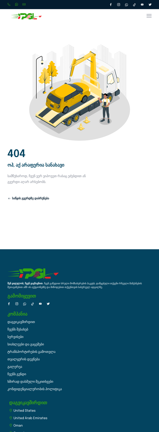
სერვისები (15, 337)
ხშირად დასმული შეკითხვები (30, 382)
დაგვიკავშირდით (21, 322)
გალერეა (14, 367)
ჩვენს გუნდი (16, 374)
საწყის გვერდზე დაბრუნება (28, 198)
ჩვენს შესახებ (17, 329)
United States (22, 411)
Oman (16, 425)
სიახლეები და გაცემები (25, 344)
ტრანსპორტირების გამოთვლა (31, 352)
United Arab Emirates (28, 418)
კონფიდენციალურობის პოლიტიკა (34, 389)
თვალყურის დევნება (23, 359)
